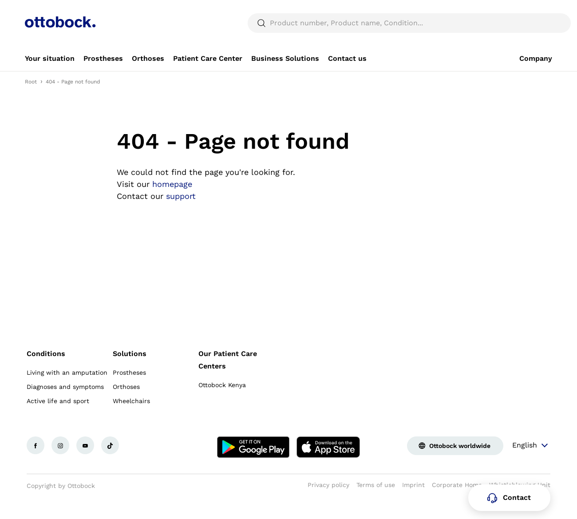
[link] (50, 80)
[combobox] (527, 10)
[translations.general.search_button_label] (537, 44)
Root (31, 103)
